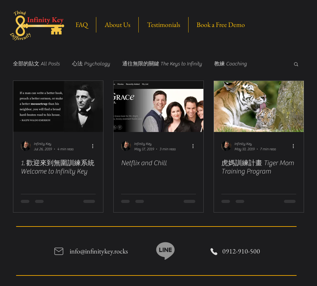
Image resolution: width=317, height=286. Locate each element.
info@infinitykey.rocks (99, 251)
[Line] (165, 250)
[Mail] (59, 251)
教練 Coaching (230, 64)
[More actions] (94, 146)
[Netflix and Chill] (158, 106)
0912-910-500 (241, 251)
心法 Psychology (91, 64)
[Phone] (214, 251)
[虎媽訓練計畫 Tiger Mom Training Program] (259, 106)
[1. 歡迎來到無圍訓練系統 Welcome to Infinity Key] (58, 106)
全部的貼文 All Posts (36, 64)
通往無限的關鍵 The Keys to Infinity (162, 64)
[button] (296, 64)
